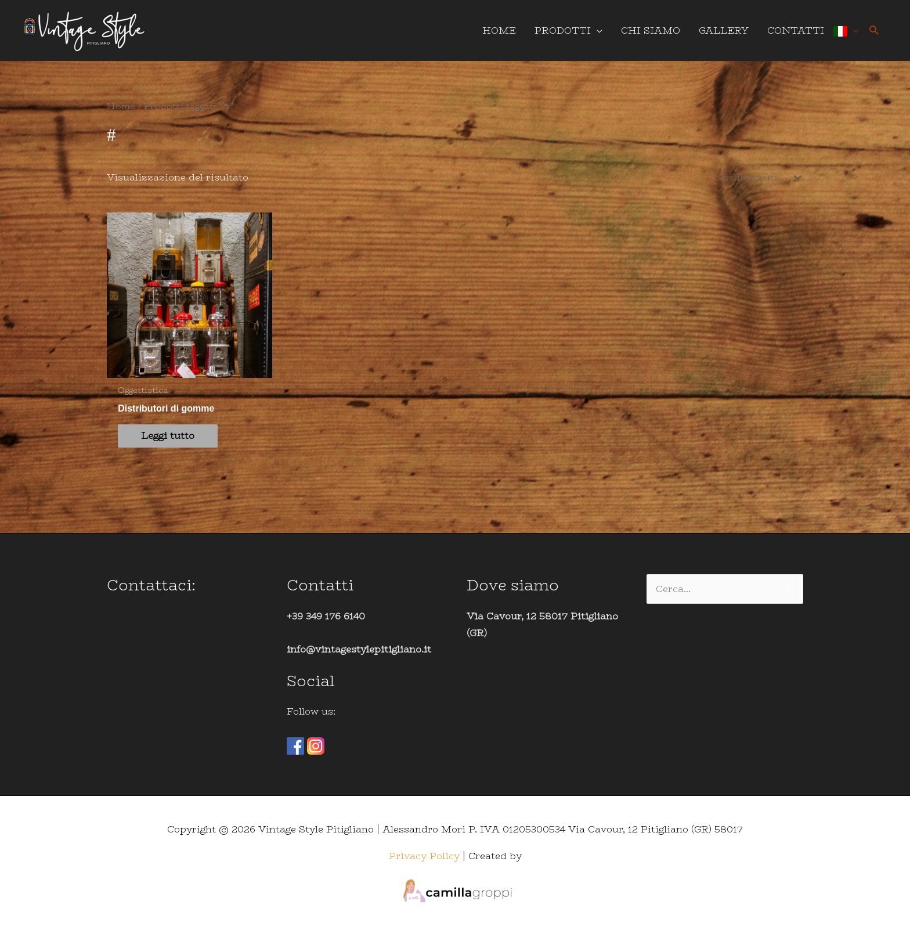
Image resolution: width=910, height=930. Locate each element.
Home (121, 106)
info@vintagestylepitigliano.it (359, 649)
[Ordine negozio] (756, 177)
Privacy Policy (424, 856)
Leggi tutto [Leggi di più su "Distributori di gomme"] (167, 435)
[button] (874, 30)
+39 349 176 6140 (326, 616)
